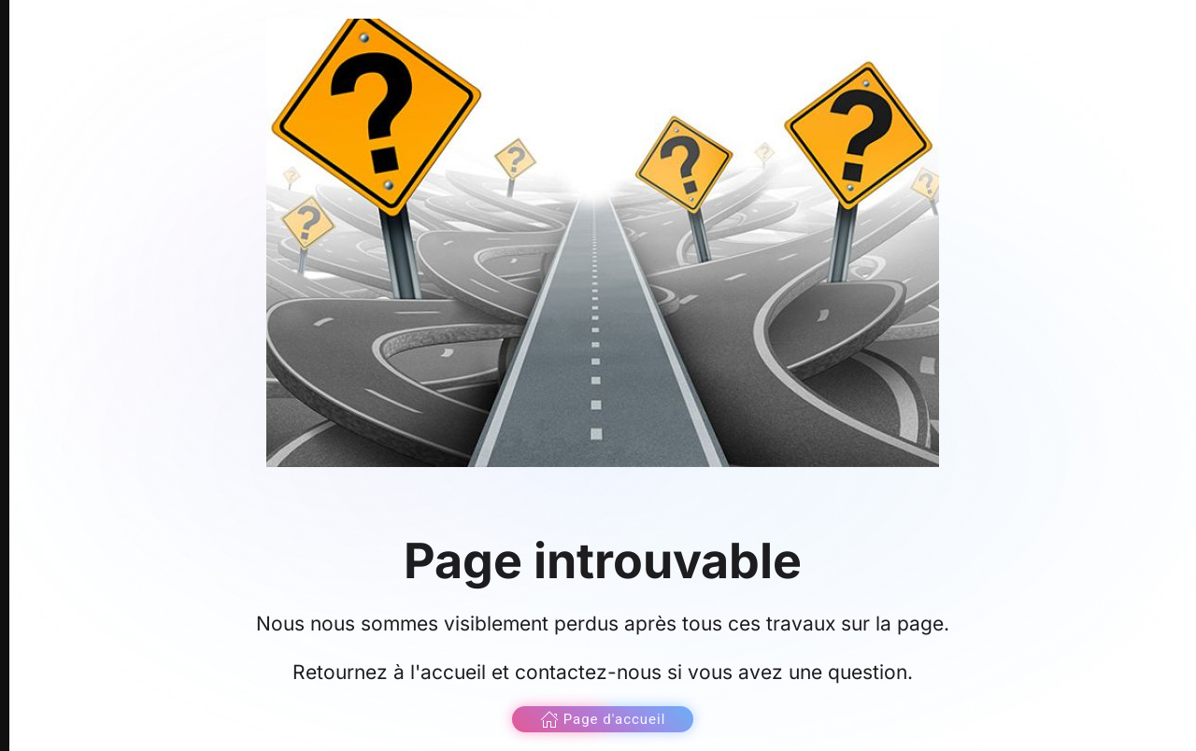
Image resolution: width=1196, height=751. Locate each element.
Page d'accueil (603, 719)
